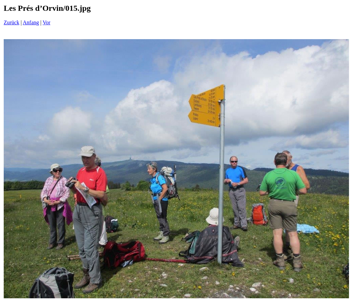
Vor (46, 22)
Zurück (11, 22)
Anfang (31, 22)
